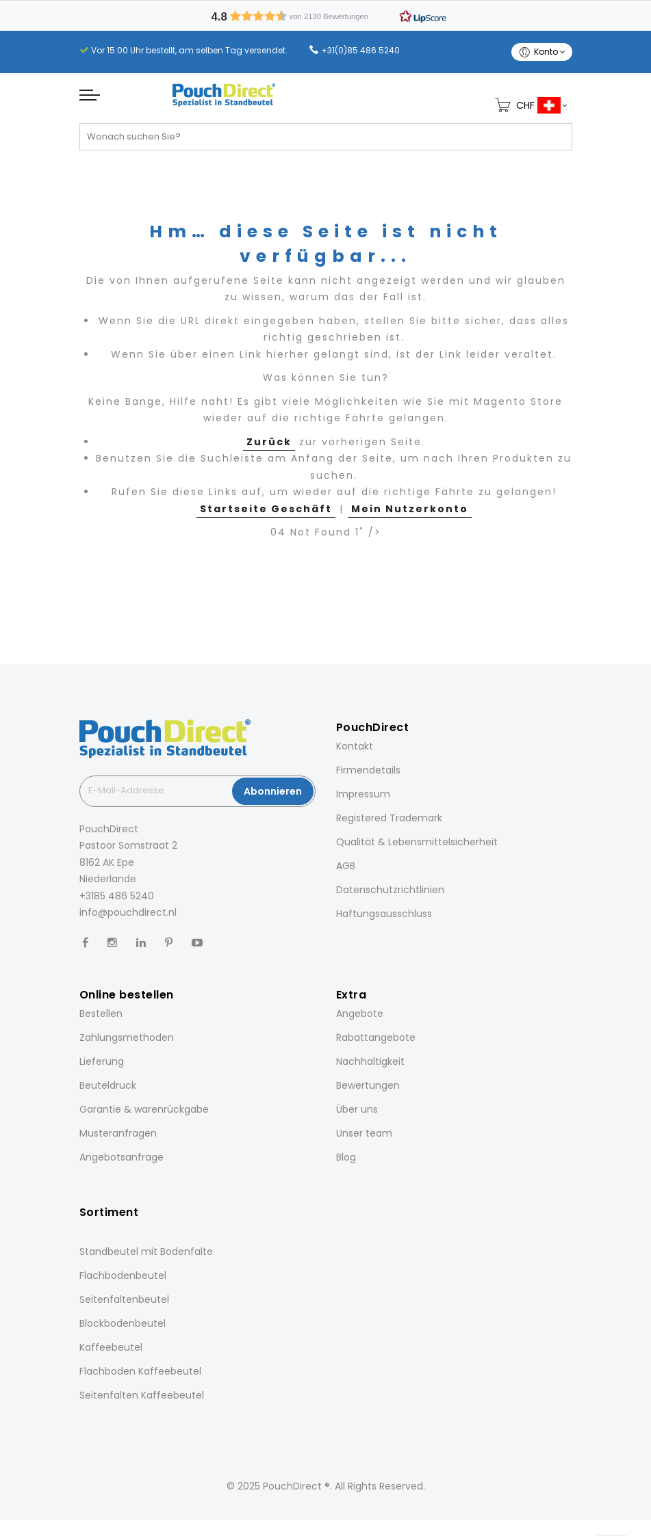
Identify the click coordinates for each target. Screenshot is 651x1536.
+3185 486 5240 (116, 896)
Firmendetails (368, 770)
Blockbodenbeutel (122, 1323)
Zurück (269, 442)
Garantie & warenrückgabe (144, 1109)
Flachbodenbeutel (122, 1275)
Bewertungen (368, 1085)
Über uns (357, 1109)
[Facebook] (85, 943)
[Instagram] (112, 943)
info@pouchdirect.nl (128, 912)
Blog (346, 1157)
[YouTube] (197, 943)
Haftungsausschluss (384, 914)
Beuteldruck (107, 1085)
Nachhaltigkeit (370, 1061)
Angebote (359, 1013)
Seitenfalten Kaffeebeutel (141, 1395)
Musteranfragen (118, 1133)
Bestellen (101, 1013)
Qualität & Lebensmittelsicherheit (417, 842)
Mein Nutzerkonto (409, 509)
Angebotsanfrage (121, 1157)
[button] (325, 16)
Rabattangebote (376, 1037)
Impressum (363, 794)
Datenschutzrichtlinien (390, 890)
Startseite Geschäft (266, 509)
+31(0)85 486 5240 (360, 50)
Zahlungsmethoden (126, 1037)
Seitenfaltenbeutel (124, 1299)
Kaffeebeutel (110, 1347)
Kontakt (354, 746)
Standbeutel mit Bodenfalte (146, 1251)
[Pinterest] (168, 943)
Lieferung (101, 1061)
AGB (345, 866)
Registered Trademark (389, 818)
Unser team (364, 1133)
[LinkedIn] (141, 943)
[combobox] (325, 136)
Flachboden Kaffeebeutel (140, 1371)
